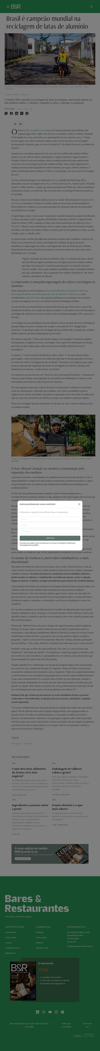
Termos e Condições (58, 543)
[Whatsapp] (50, 531)
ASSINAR (50, 538)
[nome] (50, 519)
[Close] (79, 504)
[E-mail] (50, 525)
